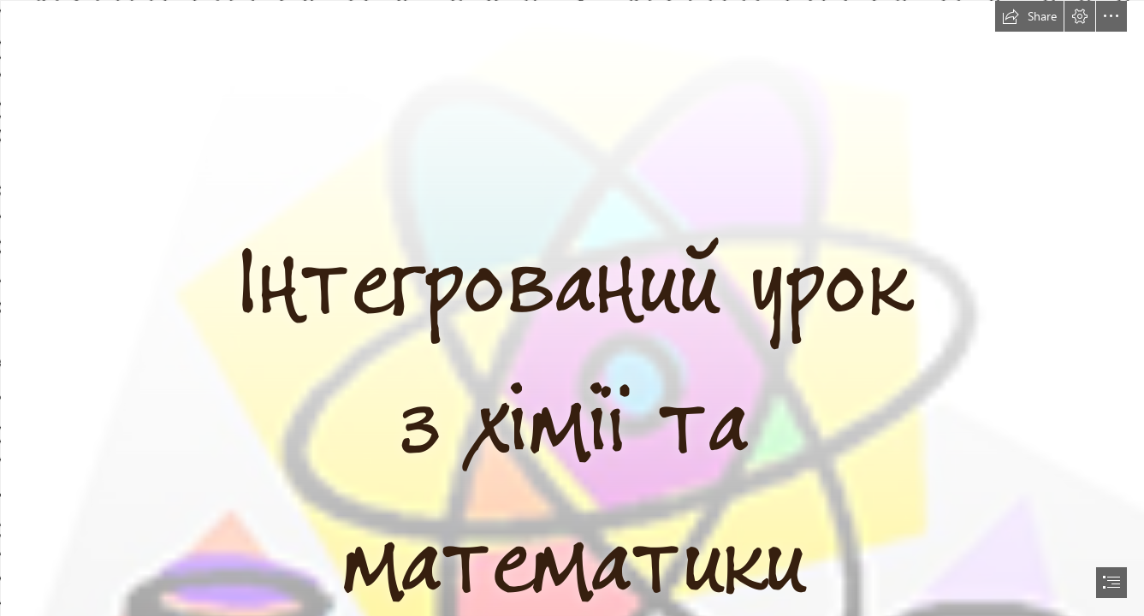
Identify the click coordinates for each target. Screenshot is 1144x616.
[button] (1029, 16)
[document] (572, 308)
